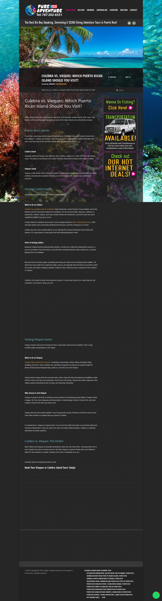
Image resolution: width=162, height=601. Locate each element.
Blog (103, 597)
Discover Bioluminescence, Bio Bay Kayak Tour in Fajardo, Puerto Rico (110, 573)
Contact (133, 10)
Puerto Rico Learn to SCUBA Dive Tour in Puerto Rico (104, 587)
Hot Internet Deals (93, 597)
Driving (124, 10)
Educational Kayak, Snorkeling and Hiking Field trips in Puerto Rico (110, 581)
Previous (113, 77)
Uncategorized (61, 84)
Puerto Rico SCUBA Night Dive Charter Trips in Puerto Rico (106, 589)
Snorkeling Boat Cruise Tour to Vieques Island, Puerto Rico (107, 576)
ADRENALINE (102, 10)
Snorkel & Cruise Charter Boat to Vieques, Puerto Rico (105, 578)
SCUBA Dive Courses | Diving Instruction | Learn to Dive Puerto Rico (109, 595)
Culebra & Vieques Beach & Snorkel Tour (97, 570)
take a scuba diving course (82, 222)
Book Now (70, 10)
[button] (156, 595)
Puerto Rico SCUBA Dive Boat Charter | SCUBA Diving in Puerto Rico (109, 592)
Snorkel (90, 10)
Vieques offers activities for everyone (37, 362)
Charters (114, 10)
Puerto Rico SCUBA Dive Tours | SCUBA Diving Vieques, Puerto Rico (108, 584)
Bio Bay (81, 10)
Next (131, 77)
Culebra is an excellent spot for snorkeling (39, 209)
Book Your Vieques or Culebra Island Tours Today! (50, 467)
